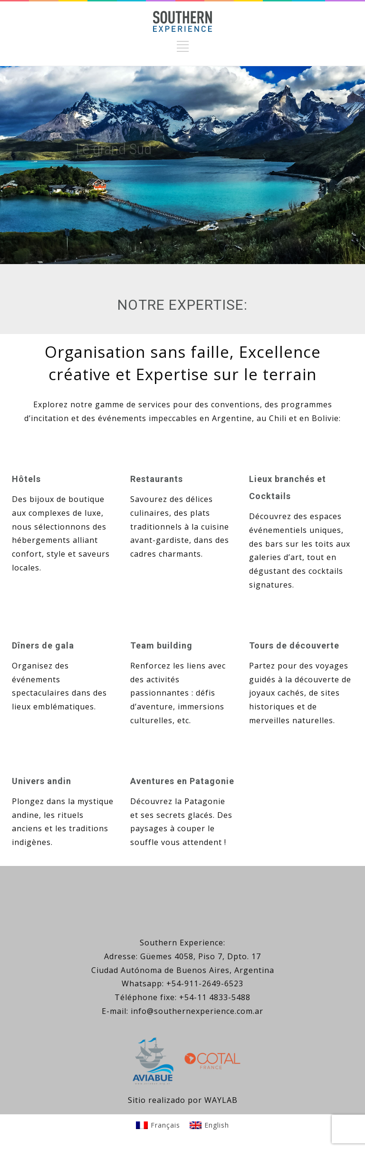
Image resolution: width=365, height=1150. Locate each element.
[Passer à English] (209, 1125)
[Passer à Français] (158, 1125)
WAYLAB (221, 1100)
